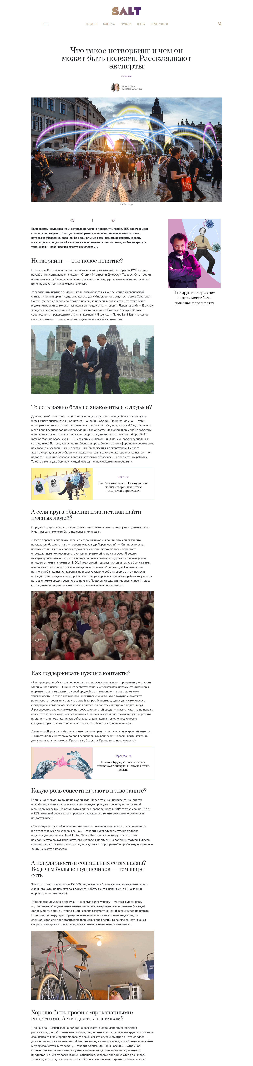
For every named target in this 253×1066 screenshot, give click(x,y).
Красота (126, 24)
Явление (123, 477)
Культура (109, 24)
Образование (123, 756)
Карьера (126, 76)
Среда (141, 24)
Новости (91, 24)
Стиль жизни (159, 24)
